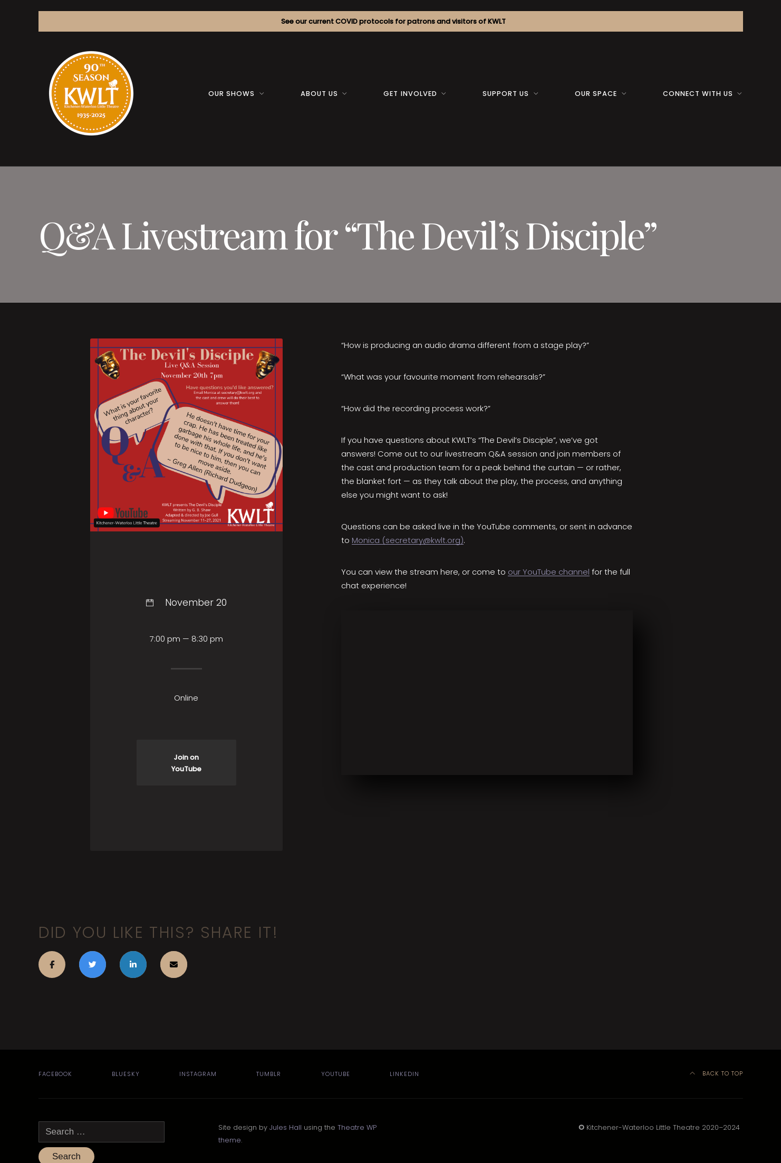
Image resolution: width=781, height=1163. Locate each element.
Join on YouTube (186, 763)
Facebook (55, 1074)
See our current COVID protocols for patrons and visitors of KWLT (393, 21)
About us (319, 93)
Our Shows (231, 93)
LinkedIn (404, 1074)
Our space (596, 93)
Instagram (198, 1074)
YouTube (335, 1074)
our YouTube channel (549, 571)
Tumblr (268, 1074)
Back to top (716, 1073)
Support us (506, 93)
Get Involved (410, 93)
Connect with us (698, 93)
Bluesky (126, 1074)
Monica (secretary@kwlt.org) (408, 540)
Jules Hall (285, 1127)
